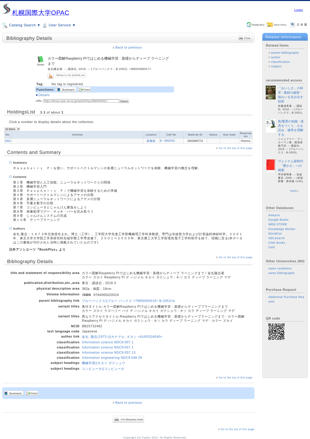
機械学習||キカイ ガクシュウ (103, 363)
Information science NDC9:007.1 (107, 347)
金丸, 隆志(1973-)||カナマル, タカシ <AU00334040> (122, 336)
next (293, 190)
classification (280, 61)
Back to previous (128, 47)
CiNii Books (276, 242)
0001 (8, 140)
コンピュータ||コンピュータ (103, 368)
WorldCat (275, 233)
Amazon (274, 215)
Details (44, 95)
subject (276, 66)
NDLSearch (276, 238)
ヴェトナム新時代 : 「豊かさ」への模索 (290, 165)
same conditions (280, 268)
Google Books (278, 219)
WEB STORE (277, 224)
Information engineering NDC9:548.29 (112, 357)
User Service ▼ (59, 25)
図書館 (151, 140)
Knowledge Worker (281, 229)
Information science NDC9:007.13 (108, 352)
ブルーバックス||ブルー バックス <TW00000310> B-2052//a (128, 301)
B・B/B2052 (167, 140)
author (275, 57)
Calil (271, 247)
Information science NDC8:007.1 (107, 342)
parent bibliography (285, 52)
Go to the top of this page (235, 148)
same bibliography (281, 273)
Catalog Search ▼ (21, 25)
